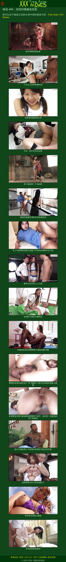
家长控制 (51, 557)
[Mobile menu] (2, 3)
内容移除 (42, 557)
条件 (21, 557)
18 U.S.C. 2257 (31, 557)
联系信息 (14, 557)
